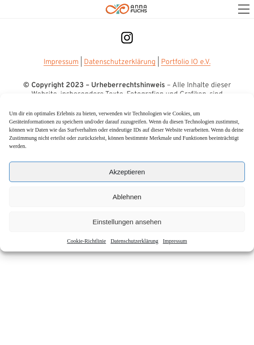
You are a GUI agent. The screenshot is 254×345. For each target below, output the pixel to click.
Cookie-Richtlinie (86, 241)
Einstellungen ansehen (127, 222)
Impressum (175, 241)
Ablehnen (126, 197)
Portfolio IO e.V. (185, 62)
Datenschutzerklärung (120, 62)
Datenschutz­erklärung (134, 241)
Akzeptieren (127, 172)
